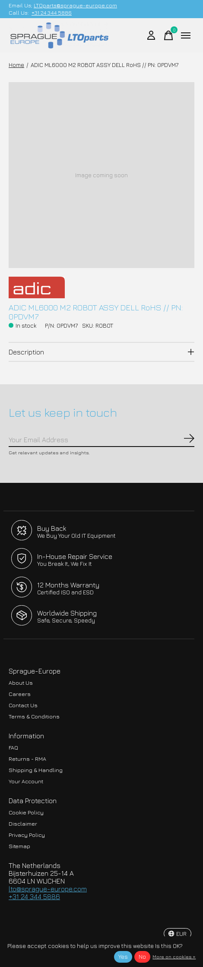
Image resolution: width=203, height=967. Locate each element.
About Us (21, 683)
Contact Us (23, 705)
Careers (20, 694)
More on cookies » (174, 956)
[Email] (101, 440)
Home (16, 64)
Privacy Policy (27, 835)
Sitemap (19, 846)
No (142, 956)
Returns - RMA (27, 759)
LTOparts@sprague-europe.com (75, 5)
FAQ (13, 747)
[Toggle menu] (185, 35)
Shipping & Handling (36, 770)
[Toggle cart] (168, 35)
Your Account (26, 781)
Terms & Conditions (34, 716)
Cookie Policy (26, 812)
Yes (123, 956)
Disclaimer (23, 823)
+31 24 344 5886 (52, 13)
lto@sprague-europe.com (48, 889)
